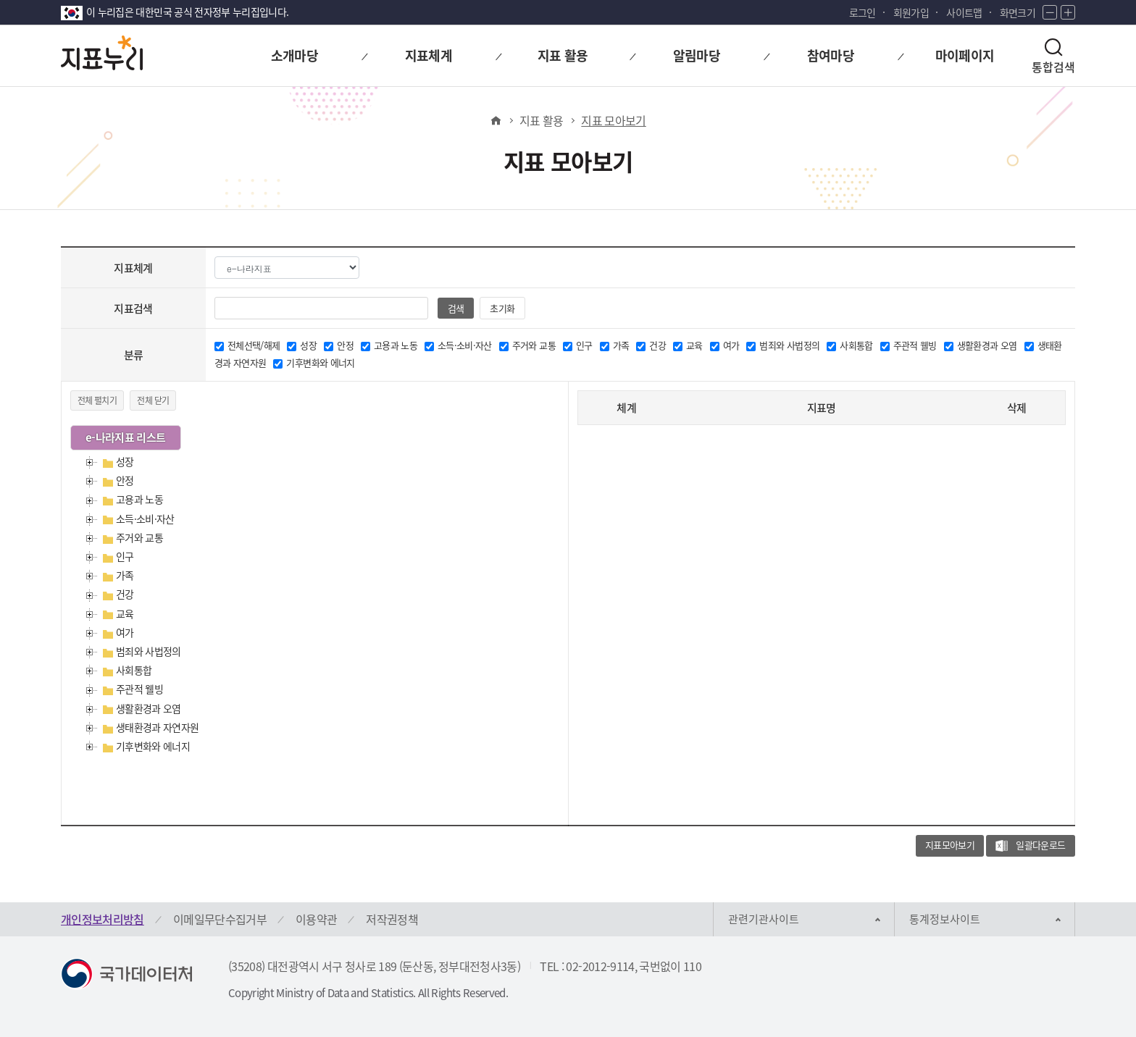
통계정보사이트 (944, 919)
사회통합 (133, 670)
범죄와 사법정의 (148, 651)
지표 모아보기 (613, 120)
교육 (125, 613)
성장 (125, 461)
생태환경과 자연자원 (157, 727)
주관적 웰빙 (139, 688)
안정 (125, 480)
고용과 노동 (139, 499)
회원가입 (911, 12)
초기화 (502, 308)
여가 (125, 632)
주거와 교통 (139, 537)
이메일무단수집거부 (220, 919)
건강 (125, 594)
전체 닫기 (153, 400)
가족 (125, 575)
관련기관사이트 (763, 919)
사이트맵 (964, 12)
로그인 (862, 12)
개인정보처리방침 (102, 919)
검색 (455, 308)
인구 (125, 556)
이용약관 (316, 919)
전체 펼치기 (97, 400)
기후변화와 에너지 (153, 746)
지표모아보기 (949, 845)
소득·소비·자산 (145, 518)
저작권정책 (392, 919)
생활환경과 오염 (148, 708)
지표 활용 (541, 120)
